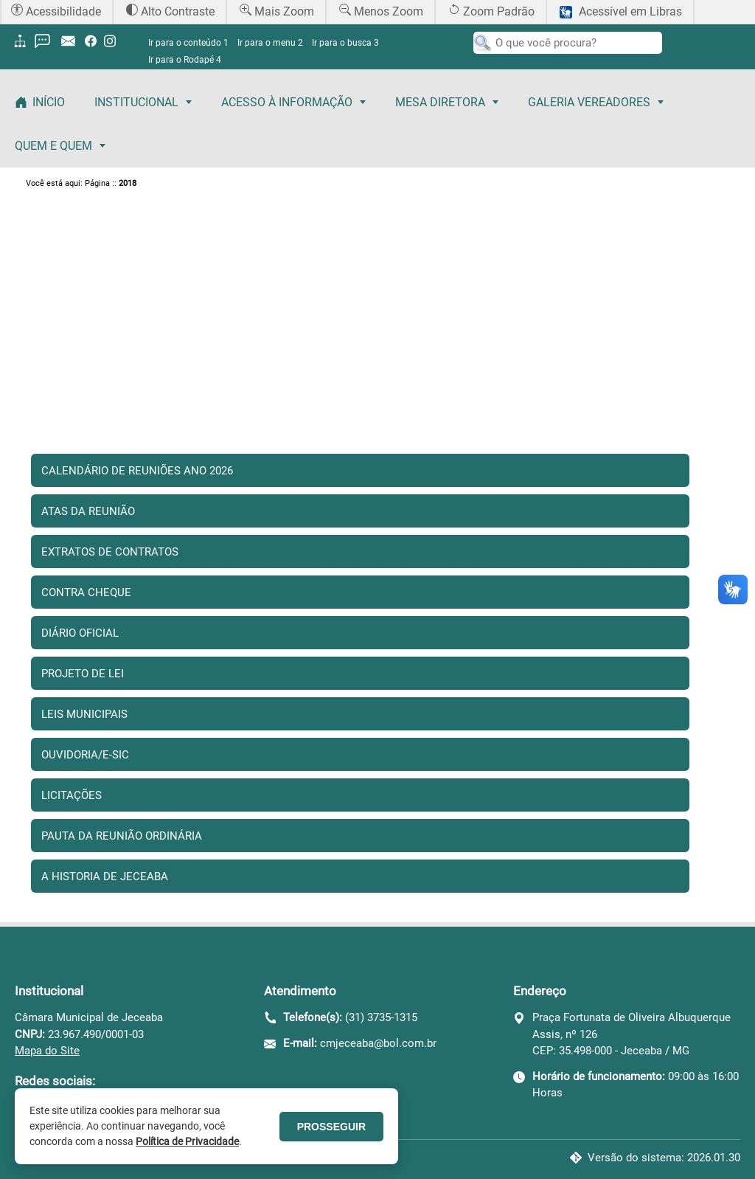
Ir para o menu (270, 43)
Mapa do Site (47, 1050)
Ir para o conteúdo (188, 43)
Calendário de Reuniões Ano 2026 (137, 470)
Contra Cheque (86, 592)
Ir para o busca (345, 43)
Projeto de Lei (82, 673)
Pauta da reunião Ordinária (121, 836)
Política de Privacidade (187, 1141)
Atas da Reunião (88, 511)
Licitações (71, 795)
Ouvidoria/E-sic (85, 754)
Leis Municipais (84, 714)
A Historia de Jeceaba (104, 876)
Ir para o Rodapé (184, 60)
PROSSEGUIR (331, 1127)
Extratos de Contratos (109, 552)
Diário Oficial (80, 633)
